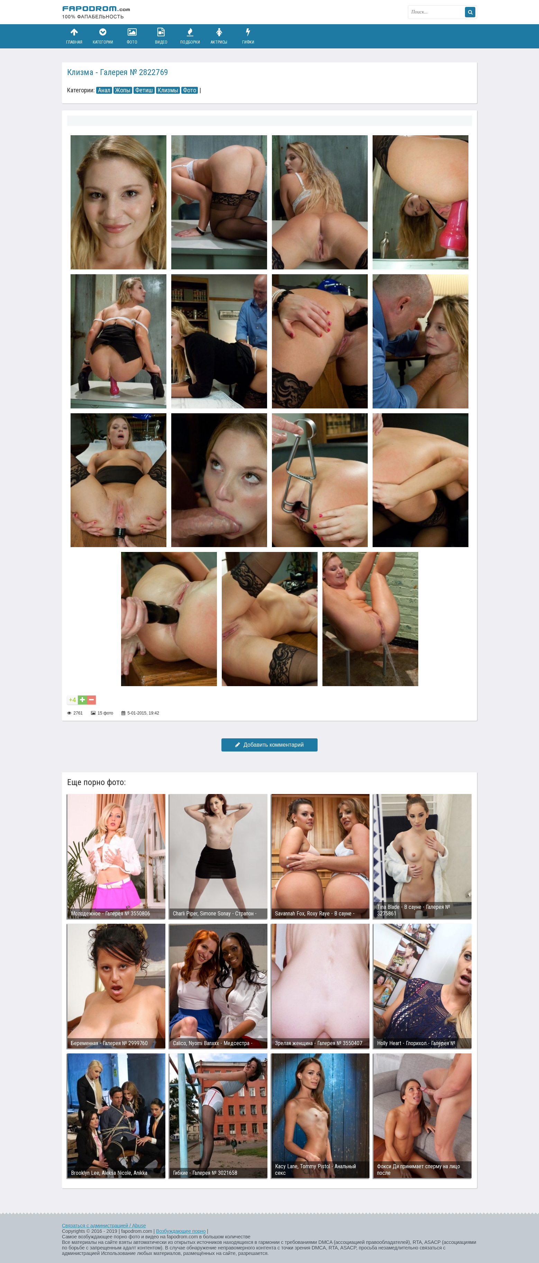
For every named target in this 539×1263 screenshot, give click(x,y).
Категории (103, 36)
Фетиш (144, 90)
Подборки (190, 36)
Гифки (248, 36)
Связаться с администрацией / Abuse (104, 1225)
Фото (132, 36)
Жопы (122, 90)
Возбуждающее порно (180, 1231)
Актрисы (219, 36)
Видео (161, 36)
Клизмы (168, 90)
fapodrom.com (96, 12)
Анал (104, 90)
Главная (74, 36)
